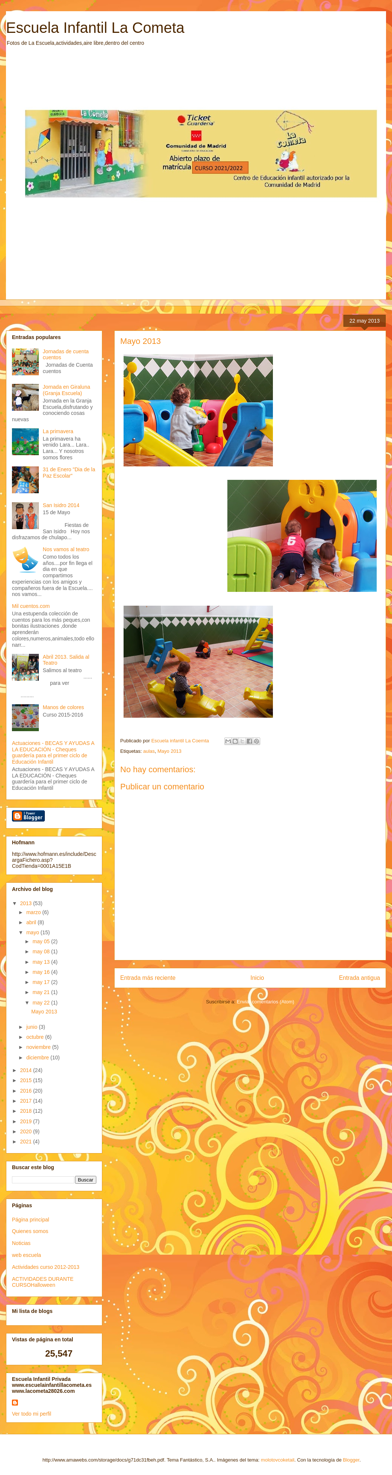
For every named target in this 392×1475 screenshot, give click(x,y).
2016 (26, 1091)
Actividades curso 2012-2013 (46, 1267)
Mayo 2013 (169, 751)
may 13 (41, 962)
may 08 (41, 951)
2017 (26, 1101)
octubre (35, 1037)
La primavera (58, 431)
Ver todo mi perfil (31, 1414)
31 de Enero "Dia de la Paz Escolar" (69, 472)
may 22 (41, 1003)
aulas (149, 751)
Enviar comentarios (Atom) (265, 1001)
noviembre (39, 1047)
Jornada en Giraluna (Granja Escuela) (66, 390)
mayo (33, 932)
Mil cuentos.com (31, 606)
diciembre (38, 1058)
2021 (26, 1142)
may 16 (41, 972)
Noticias (21, 1243)
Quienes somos (30, 1231)
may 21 (41, 992)
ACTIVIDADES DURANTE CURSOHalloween (43, 1282)
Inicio (257, 978)
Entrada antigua (359, 978)
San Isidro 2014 (61, 505)
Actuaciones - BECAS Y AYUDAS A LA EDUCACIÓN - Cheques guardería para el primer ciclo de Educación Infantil (53, 752)
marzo (34, 912)
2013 (26, 903)
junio (32, 1027)
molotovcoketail (278, 1460)
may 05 (41, 941)
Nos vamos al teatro (66, 549)
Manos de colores (63, 707)
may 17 (41, 982)
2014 (26, 1070)
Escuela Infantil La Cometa (95, 27)
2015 (26, 1080)
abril (31, 922)
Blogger (351, 1460)
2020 (26, 1131)
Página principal (30, 1220)
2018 (26, 1111)
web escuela (26, 1255)
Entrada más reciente (147, 978)
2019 (26, 1121)
